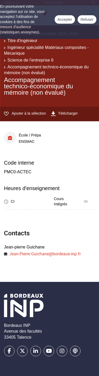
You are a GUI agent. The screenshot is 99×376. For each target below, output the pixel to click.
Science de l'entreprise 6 (30, 60)
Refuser (87, 19)
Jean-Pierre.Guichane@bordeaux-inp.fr (45, 254)
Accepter (65, 19)
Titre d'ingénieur (22, 40)
